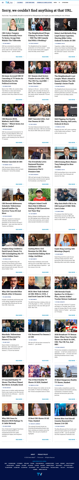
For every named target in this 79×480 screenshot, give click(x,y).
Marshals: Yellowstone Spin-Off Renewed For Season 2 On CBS (11, 337)
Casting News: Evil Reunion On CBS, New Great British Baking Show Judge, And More (39, 252)
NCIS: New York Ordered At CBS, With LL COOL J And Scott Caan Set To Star (39, 294)
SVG (38, 467)
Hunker (18, 465)
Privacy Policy (43, 454)
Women (35, 469)
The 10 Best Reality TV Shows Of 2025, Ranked (38, 381)
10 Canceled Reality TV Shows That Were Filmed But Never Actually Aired (12, 382)
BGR (6, 463)
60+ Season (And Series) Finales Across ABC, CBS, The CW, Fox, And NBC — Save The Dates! (38, 80)
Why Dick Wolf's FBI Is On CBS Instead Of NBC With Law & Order (65, 206)
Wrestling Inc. (43, 469)
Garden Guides (50, 463)
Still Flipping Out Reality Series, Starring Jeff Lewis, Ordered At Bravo (66, 121)
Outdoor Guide (68, 465)
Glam (57, 463)
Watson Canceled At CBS (12, 162)
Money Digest (50, 465)
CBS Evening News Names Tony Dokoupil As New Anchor (66, 164)
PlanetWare (8, 467)
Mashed (42, 465)
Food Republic (40, 463)
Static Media (31, 457)
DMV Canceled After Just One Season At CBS (38, 120)
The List (62, 467)
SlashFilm (24, 467)
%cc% (22, 29)
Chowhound (11, 463)
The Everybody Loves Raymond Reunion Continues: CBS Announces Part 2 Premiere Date (37, 167)
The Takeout (70, 467)
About (33, 454)
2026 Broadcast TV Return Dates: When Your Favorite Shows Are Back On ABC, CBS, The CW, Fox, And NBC (66, 339)
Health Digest (70, 463)
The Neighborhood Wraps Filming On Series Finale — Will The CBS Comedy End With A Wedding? (39, 37)
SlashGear (32, 467)
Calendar (20, 2)
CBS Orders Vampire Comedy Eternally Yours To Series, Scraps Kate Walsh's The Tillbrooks (12, 37)
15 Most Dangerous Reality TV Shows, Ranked (66, 381)
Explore (26, 463)
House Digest (10, 465)
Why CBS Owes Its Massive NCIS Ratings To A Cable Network (12, 421)
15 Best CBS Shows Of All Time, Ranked (38, 419)
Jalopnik (30, 465)
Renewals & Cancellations (44, 2)
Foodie (32, 463)
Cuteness (19, 463)
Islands (24, 465)
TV (59, 2)
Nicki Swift (59, 465)
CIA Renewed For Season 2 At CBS (39, 335)
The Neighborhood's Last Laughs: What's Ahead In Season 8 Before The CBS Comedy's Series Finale (65, 80)
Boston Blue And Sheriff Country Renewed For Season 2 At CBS (65, 421)
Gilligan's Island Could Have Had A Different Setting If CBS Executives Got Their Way (39, 207)
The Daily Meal (54, 467)
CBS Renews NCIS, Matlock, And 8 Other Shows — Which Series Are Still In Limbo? (13, 123)
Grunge (62, 463)
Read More (19, 57)
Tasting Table (45, 467)
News (55, 2)
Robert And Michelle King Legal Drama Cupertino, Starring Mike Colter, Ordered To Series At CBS (65, 37)
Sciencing (17, 467)
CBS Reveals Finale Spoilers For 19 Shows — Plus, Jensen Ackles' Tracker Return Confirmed (65, 295)
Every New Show (30, 2)
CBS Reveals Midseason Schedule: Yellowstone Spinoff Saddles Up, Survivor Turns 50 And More (12, 208)
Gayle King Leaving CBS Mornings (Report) (65, 250)
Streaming (65, 2)
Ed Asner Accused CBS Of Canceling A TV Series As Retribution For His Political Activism (12, 80)
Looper (37, 465)
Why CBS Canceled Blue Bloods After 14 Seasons (12, 292)
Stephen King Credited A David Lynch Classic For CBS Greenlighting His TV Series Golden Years (12, 252)
